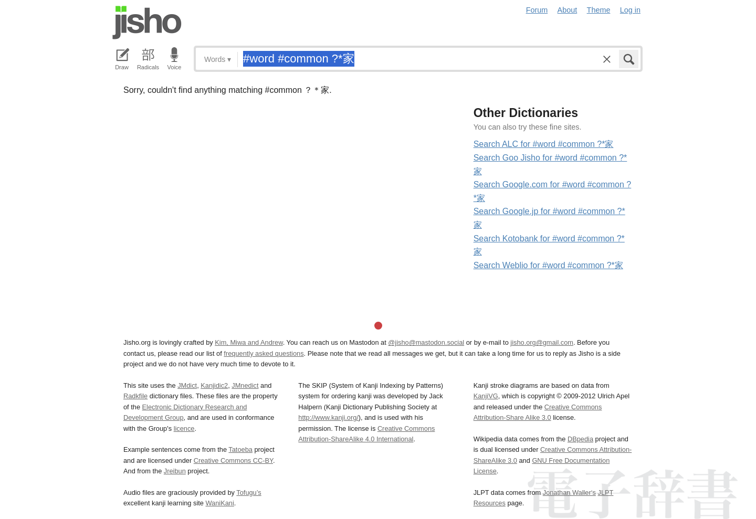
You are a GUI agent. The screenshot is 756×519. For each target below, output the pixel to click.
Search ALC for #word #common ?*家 (544, 144)
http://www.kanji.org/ (328, 417)
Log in (630, 10)
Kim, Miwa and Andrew (248, 342)
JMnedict (245, 385)
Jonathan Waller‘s (569, 492)
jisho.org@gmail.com (541, 342)
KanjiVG (486, 396)
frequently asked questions (263, 353)
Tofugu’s (248, 492)
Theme (599, 10)
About (568, 10)
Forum (537, 10)
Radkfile (135, 396)
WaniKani (220, 503)
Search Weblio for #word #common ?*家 (548, 265)
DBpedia (580, 439)
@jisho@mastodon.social (426, 342)
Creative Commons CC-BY (233, 460)
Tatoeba (240, 449)
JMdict (187, 385)
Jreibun (175, 471)
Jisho (147, 22)
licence (184, 428)
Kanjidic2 (214, 385)
